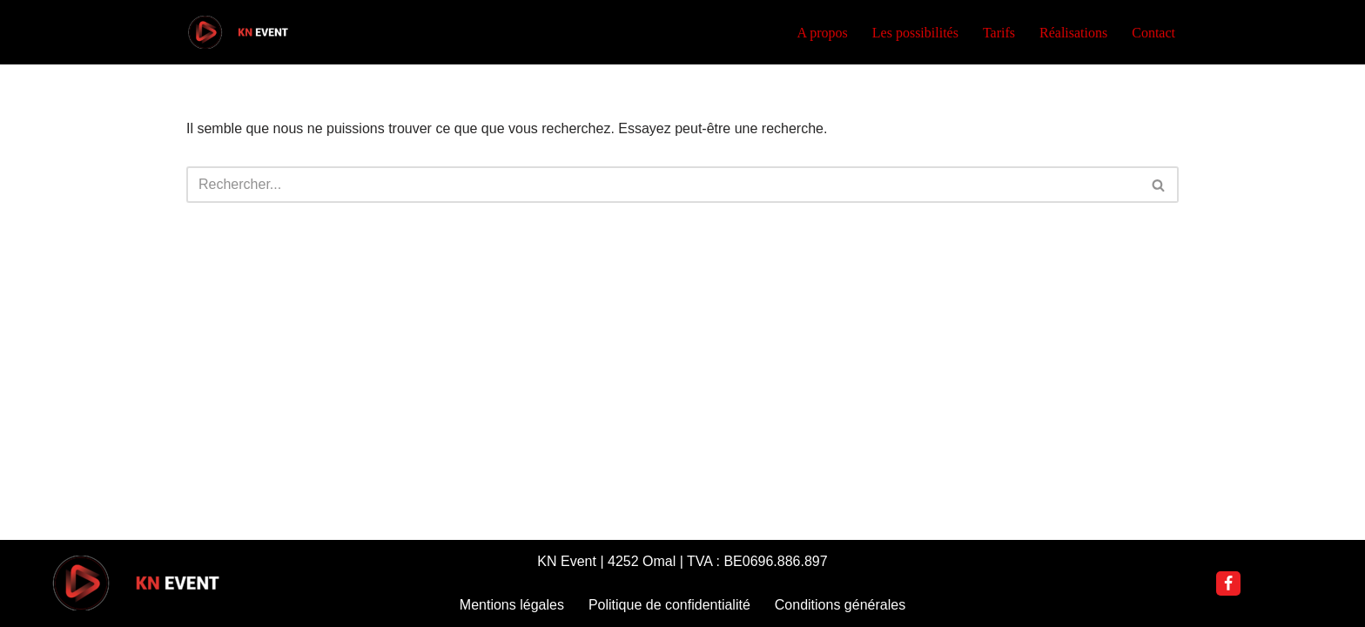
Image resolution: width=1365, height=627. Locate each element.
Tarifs (999, 32)
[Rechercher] (663, 184)
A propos (822, 32)
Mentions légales (512, 604)
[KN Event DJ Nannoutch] (238, 32)
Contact (1153, 32)
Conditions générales (840, 604)
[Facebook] (1228, 583)
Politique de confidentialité (669, 604)
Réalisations (1073, 32)
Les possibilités (915, 32)
